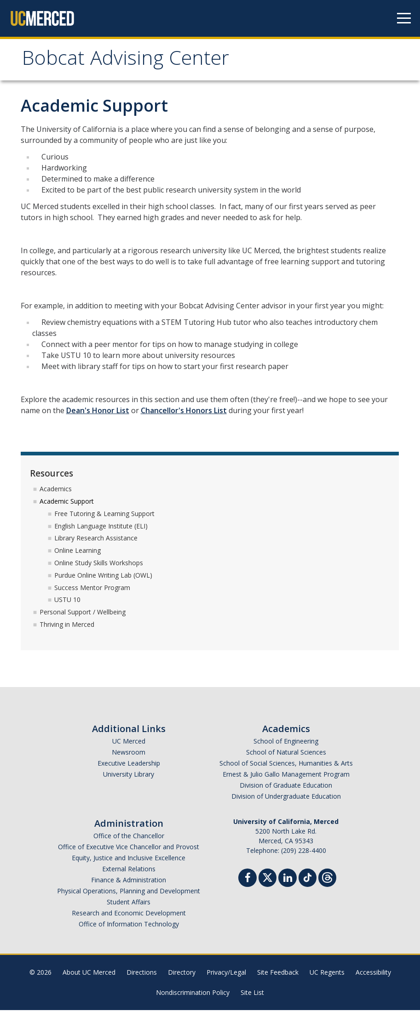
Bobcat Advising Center (130, 61)
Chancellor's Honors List (184, 412)
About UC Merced (89, 973)
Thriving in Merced (67, 625)
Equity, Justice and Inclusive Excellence (128, 858)
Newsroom (128, 753)
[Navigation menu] (404, 18)
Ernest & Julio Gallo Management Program (286, 775)
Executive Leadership (129, 764)
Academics (56, 489)
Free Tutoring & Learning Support (104, 514)
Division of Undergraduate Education (286, 797)
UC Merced (128, 742)
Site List (252, 993)
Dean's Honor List (97, 412)
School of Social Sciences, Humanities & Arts (286, 764)
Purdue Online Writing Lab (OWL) (103, 576)
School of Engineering (285, 742)
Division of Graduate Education (286, 786)
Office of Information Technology (129, 924)
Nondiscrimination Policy (193, 993)
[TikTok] (307, 877)
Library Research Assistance (96, 539)
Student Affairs (128, 902)
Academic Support (67, 502)
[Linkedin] (287, 879)
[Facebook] (247, 879)
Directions (142, 973)
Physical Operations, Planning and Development (128, 891)
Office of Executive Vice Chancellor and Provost (128, 847)
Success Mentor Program (92, 588)
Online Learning (77, 551)
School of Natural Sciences (286, 753)
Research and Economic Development (129, 913)
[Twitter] (267, 877)
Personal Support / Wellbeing (83, 612)
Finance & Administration (128, 880)
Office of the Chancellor (128, 836)
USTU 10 (67, 600)
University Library (128, 775)
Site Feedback (278, 973)
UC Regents (327, 973)
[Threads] (327, 877)
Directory (182, 973)
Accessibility (373, 973)
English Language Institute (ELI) (101, 527)
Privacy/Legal (226, 973)
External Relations (128, 869)
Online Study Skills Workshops (98, 563)
